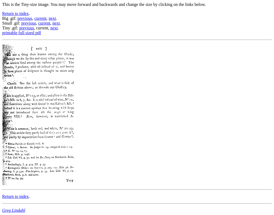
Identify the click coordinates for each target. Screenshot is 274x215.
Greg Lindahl (13, 210)
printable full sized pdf (21, 32)
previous (24, 18)
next (52, 18)
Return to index (15, 13)
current (40, 18)
